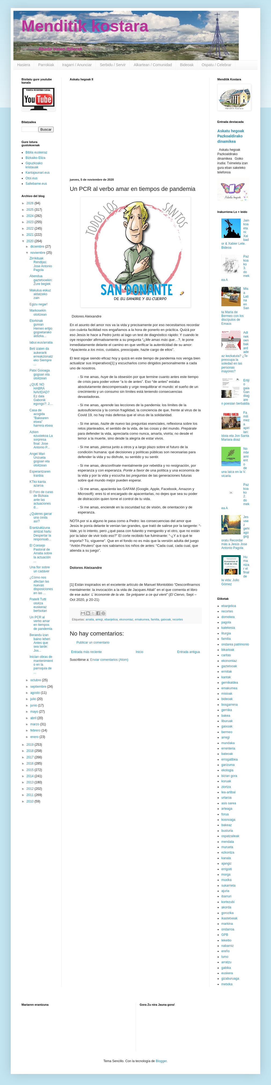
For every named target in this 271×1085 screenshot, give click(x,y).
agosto (35, 693)
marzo (35, 724)
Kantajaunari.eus (37, 172)
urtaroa (226, 798)
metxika (226, 984)
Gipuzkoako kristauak (33, 165)
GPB (224, 935)
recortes (178, 619)
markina (227, 924)
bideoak (227, 699)
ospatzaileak (230, 836)
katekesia (228, 628)
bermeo (226, 732)
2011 (31, 795)
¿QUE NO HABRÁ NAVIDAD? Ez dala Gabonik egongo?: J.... (41, 394)
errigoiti (226, 869)
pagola (226, 622)
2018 (31, 751)
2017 (31, 757)
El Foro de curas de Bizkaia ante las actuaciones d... (41, 499)
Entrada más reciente (86, 652)
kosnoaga (228, 820)
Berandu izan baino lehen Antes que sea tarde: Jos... (40, 642)
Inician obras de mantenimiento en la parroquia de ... (41, 664)
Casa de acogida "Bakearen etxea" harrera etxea (41, 418)
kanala (226, 858)
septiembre (38, 686)
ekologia (227, 770)
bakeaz (226, 825)
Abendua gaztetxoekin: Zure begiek (41, 280)
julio (33, 699)
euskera (227, 973)
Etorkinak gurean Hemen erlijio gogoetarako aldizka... (41, 328)
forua (225, 814)
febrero (35, 730)
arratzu (226, 962)
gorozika (227, 913)
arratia (90, 619)
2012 (31, 789)
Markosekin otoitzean (38, 312)
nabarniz (227, 946)
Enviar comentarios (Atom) (109, 660)
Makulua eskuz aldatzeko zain (40, 294)
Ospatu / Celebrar (216, 65)
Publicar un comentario (92, 642)
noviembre (38, 253)
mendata (227, 842)
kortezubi (228, 902)
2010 (31, 801)
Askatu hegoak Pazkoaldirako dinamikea (230, 136)
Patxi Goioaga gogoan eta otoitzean (40, 374)
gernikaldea (229, 682)
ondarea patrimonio (235, 644)
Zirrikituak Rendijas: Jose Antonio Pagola (41, 264)
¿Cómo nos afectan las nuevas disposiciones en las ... (41, 585)
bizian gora (229, 776)
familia (155, 619)
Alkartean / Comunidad (153, 65)
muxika (226, 880)
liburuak (227, 721)
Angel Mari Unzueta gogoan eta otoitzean (40, 459)
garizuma (228, 765)
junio (34, 705)
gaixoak (166, 619)
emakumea (142, 619)
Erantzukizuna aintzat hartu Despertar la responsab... (40, 533)
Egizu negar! (38, 304)
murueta (227, 847)
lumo (224, 957)
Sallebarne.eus (36, 183)
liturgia (226, 633)
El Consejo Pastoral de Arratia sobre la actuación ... (41, 553)
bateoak (227, 754)
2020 (31, 241)
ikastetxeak (229, 918)
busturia (227, 831)
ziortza (226, 787)
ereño (225, 951)
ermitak (226, 671)
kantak (226, 677)
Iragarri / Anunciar (77, 65)
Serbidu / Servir (113, 65)
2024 (31, 216)
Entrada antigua (188, 652)
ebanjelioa (111, 619)
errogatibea (229, 759)
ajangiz (226, 863)
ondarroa (227, 929)
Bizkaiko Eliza (35, 158)
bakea (225, 716)
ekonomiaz (126, 619)
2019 (31, 745)
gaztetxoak (229, 666)
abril (33, 718)
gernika (226, 710)
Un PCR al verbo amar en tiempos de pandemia (41, 623)
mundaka (228, 743)
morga (225, 874)
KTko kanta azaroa (38, 483)
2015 (31, 770)
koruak (226, 781)
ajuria (225, 891)
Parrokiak (46, 65)
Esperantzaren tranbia (40, 473)
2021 (31, 235)
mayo (34, 711)
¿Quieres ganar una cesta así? (41, 517)
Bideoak (187, 65)
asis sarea (228, 803)
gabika (226, 968)
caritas (226, 655)
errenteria (228, 748)
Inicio (139, 652)
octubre (36, 680)
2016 (31, 763)
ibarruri (226, 896)
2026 (31, 203)
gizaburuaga (230, 978)
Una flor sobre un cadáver (40, 569)
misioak (226, 693)
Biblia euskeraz (36, 152)
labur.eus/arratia (41, 342)
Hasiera (23, 65)
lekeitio (226, 940)
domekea (228, 617)
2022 (31, 228)
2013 (31, 782)
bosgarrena (229, 704)
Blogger (161, 1061)
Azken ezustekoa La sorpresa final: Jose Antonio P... (41, 439)
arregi (99, 619)
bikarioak (227, 650)
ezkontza (227, 852)
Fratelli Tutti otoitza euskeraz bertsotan (38, 605)
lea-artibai (228, 792)
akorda (226, 907)
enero (34, 737)
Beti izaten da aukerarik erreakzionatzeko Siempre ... (41, 356)
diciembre (37, 246)
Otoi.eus (31, 178)
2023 (31, 222)
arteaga (226, 809)
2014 (31, 776)
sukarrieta (228, 885)
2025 (31, 210)
